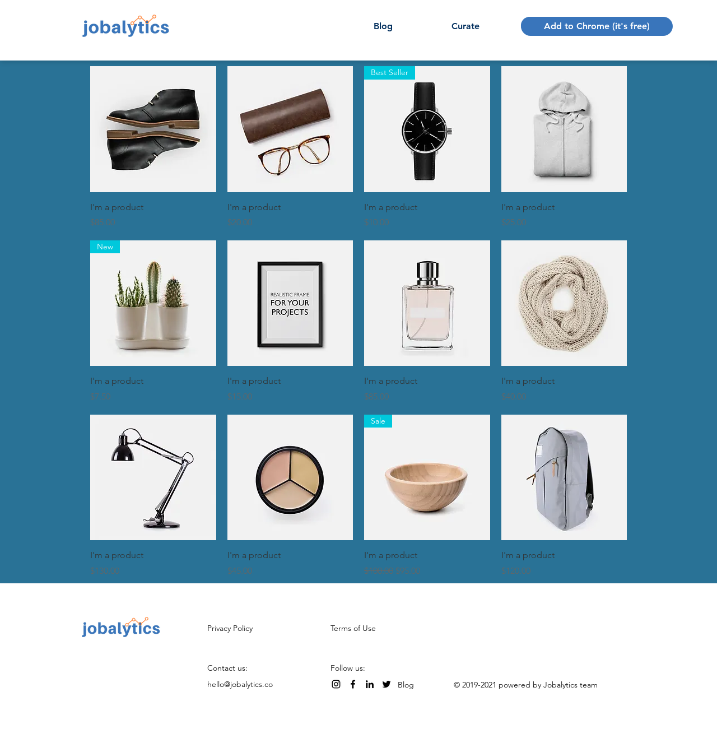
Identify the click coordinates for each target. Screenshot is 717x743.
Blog (406, 685)
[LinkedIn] (369, 684)
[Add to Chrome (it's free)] (597, 26)
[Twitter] (386, 684)
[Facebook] (352, 684)
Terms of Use (353, 628)
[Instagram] (336, 684)
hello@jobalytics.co (240, 684)
